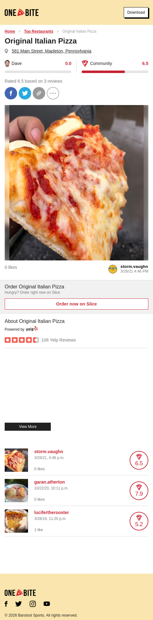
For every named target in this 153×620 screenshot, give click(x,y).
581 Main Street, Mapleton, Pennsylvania (51, 50)
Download (136, 12)
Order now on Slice (76, 303)
